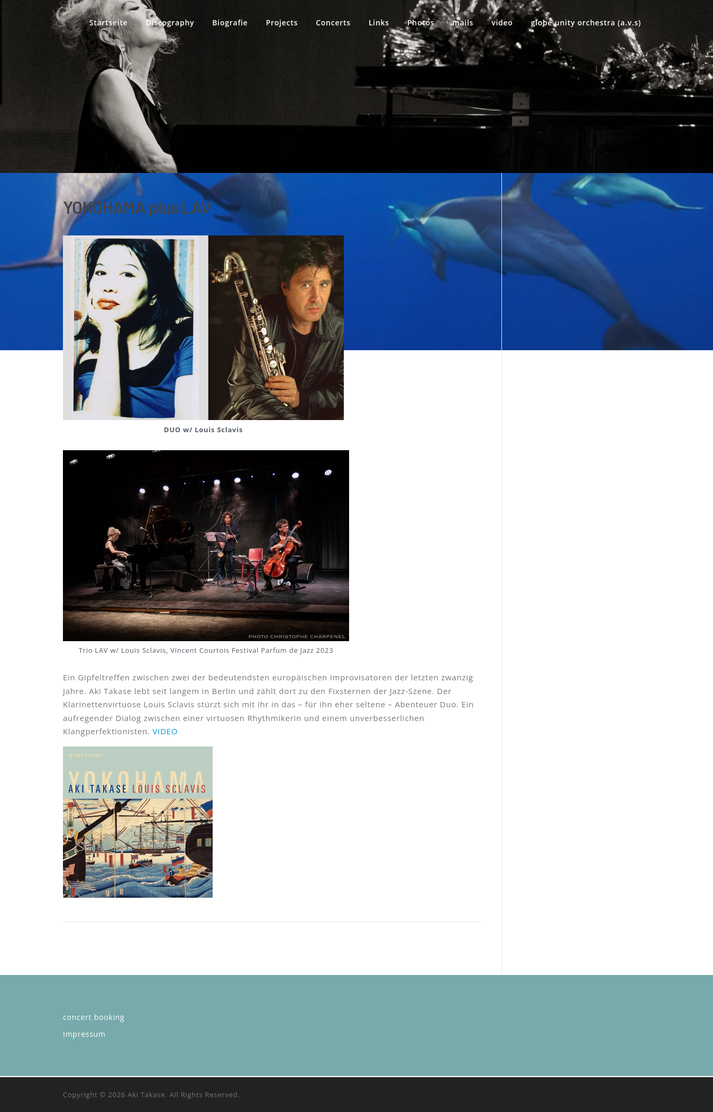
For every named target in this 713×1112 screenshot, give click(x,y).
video (502, 22)
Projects (282, 22)
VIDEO (165, 731)
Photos (420, 22)
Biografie (230, 22)
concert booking (93, 1017)
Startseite (108, 22)
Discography (170, 22)
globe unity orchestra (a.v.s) (586, 22)
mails (462, 22)
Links (379, 22)
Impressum (84, 1034)
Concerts (333, 22)
